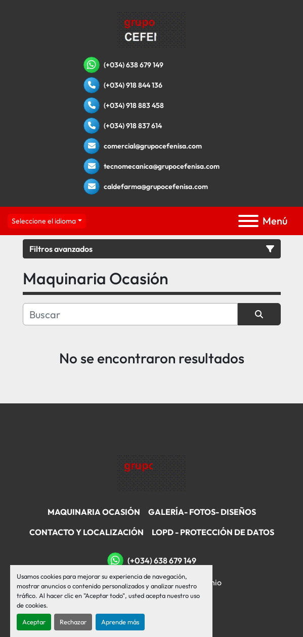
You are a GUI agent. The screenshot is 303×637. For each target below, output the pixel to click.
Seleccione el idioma (44, 221)
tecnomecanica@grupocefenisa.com (162, 166)
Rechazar (73, 622)
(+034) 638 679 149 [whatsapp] (133, 64)
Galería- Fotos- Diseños (202, 512)
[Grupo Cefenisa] (151, 473)
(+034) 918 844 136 (133, 85)
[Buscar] (130, 314)
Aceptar (34, 622)
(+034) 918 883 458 (134, 105)
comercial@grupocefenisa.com (153, 146)
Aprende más (120, 622)
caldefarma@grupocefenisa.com (156, 186)
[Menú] (248, 221)
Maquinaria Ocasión (94, 512)
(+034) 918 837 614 (133, 125)
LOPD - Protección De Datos (213, 532)
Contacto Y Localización (86, 532)
